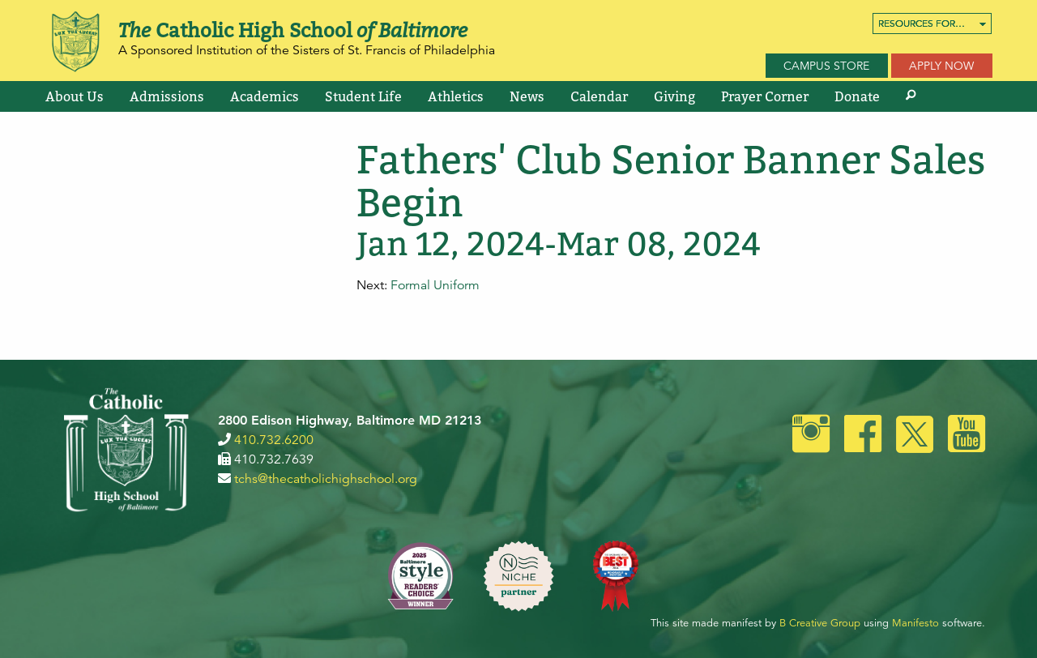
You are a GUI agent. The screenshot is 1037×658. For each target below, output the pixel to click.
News (527, 96)
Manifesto (915, 623)
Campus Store (826, 65)
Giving (674, 96)
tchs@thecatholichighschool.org (325, 479)
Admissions (167, 96)
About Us (74, 96)
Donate (857, 96)
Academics (264, 96)
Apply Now (941, 65)
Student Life (363, 96)
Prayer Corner (765, 96)
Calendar (599, 96)
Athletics (456, 96)
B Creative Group (819, 623)
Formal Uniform (435, 285)
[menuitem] (932, 23)
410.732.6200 (274, 440)
